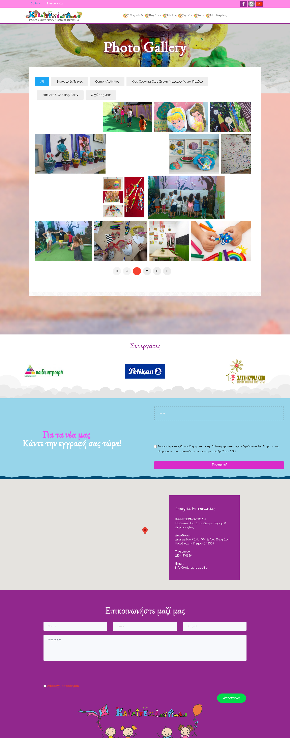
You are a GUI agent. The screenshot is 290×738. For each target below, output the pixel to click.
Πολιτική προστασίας (225, 446)
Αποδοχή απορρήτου (63, 685)
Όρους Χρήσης (189, 446)
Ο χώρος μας (101, 94)
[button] (145, 531)
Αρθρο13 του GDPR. (225, 451)
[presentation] (184, 432)
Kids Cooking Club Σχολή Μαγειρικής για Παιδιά (167, 81)
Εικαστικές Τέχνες (69, 81)
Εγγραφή (219, 465)
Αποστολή (231, 698)
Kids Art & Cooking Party (60, 94)
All (42, 81)
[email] (219, 413)
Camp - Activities (107, 81)
